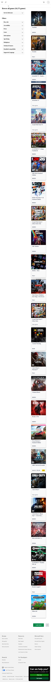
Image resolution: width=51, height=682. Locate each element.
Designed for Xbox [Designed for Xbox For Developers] (22, 662)
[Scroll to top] (47, 625)
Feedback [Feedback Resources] (20, 643)
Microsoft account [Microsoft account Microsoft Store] (38, 638)
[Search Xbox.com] (5, 2)
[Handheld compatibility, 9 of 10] (13, 49)
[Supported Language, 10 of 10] (13, 52)
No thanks (39, 678)
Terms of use (26, 676)
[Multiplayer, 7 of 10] (13, 42)
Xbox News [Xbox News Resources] (20, 638)
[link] (38, 22)
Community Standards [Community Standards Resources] (22, 646)
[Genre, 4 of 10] (13, 32)
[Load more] (38, 625)
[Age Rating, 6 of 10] (13, 39)
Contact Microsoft (10, 676)
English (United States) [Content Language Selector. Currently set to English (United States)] (9, 667)
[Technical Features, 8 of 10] (13, 45)
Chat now (39, 675)
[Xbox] (4, 6)
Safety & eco (5, 679)
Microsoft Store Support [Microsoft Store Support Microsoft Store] (39, 641)
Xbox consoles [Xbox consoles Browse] (5, 638)
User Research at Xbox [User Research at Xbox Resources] (23, 652)
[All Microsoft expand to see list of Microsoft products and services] (2, 2)
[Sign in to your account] (48, 2)
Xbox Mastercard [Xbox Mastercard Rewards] (5, 662)
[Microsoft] (25, 1)
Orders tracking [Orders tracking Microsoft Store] (38, 646)
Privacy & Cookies (19, 676)
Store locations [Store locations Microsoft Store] (38, 649)
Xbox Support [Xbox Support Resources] (21, 641)
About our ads (11, 679)
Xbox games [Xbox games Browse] (4, 641)
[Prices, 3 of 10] (13, 29)
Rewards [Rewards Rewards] (4, 659)
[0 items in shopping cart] (44, 2)
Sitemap (4, 676)
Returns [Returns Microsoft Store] (36, 643)
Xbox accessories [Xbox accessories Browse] (5, 646)
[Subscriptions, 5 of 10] (13, 35)
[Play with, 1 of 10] (13, 22)
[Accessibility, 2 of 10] (13, 25)
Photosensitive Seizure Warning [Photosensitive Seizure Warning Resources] (24, 649)
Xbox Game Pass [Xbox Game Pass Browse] (5, 643)
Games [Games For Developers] (19, 659)
